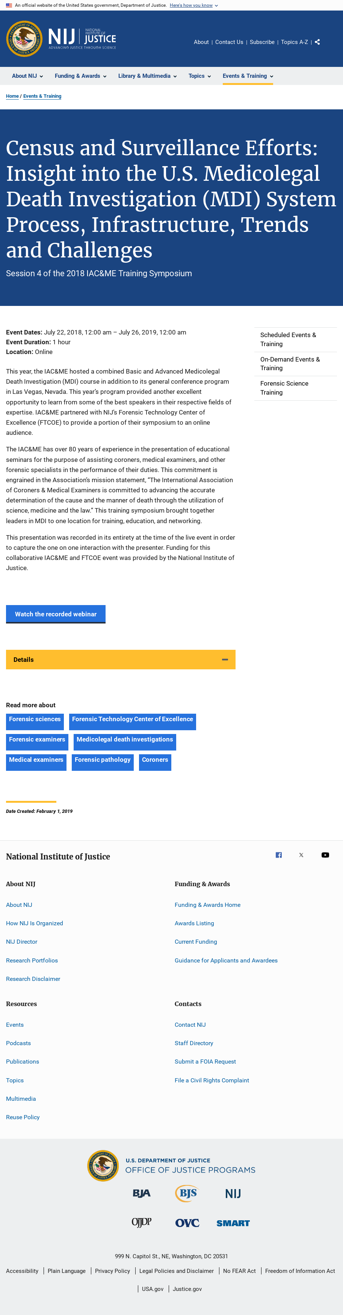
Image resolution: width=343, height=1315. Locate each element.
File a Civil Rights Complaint (212, 1079)
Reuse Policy (23, 1117)
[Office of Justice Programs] (24, 38)
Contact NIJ (190, 1024)
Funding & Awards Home (207, 904)
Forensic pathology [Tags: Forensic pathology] (102, 759)
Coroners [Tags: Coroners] (155, 759)
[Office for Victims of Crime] (187, 1228)
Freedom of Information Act (300, 1271)
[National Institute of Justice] (233, 1199)
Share (323, 47)
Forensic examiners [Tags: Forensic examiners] (37, 739)
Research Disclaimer (33, 978)
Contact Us (229, 42)
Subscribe (262, 42)
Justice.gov (187, 1289)
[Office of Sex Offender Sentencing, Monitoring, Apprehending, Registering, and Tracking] (233, 1227)
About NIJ (19, 904)
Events (15, 1024)
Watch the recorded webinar (56, 614)
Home (12, 96)
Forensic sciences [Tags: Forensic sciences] (35, 719)
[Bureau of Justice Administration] (142, 1199)
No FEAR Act (239, 1271)
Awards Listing (194, 923)
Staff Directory (194, 1043)
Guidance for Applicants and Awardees (226, 960)
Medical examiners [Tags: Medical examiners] (36, 759)
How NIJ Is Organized (34, 923)
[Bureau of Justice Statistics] (187, 1204)
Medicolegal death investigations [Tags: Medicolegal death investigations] (125, 739)
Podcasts (18, 1043)
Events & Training (42, 96)
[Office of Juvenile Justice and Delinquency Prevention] (141, 1229)
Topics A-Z (294, 42)
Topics (15, 1079)
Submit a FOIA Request (205, 1061)
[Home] (82, 39)
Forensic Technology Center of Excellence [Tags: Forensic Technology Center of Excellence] (132, 719)
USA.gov (152, 1289)
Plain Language (67, 1271)
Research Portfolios (32, 960)
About (201, 42)
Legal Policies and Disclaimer (176, 1271)
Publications (22, 1061)
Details (24, 659)
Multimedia (21, 1098)
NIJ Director (21, 941)
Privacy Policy (112, 1271)
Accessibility (22, 1271)
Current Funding (196, 941)
